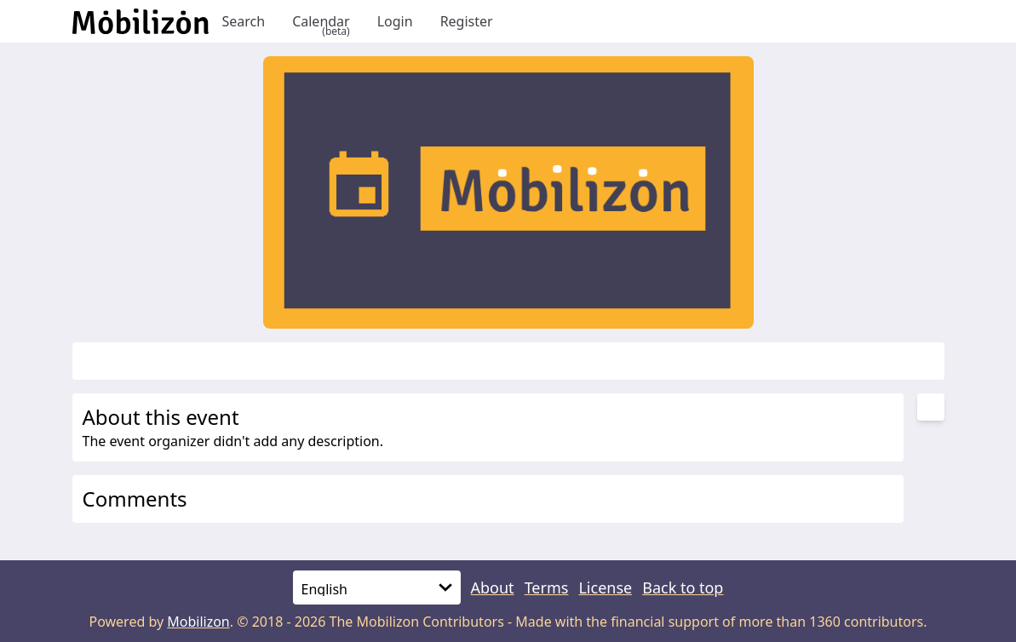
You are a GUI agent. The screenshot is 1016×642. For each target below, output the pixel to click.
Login (395, 21)
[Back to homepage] (140, 21)
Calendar (321, 21)
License (605, 587)
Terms (547, 587)
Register (466, 21)
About (492, 587)
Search (244, 21)
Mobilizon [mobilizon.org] (198, 621)
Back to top (682, 587)
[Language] (377, 587)
